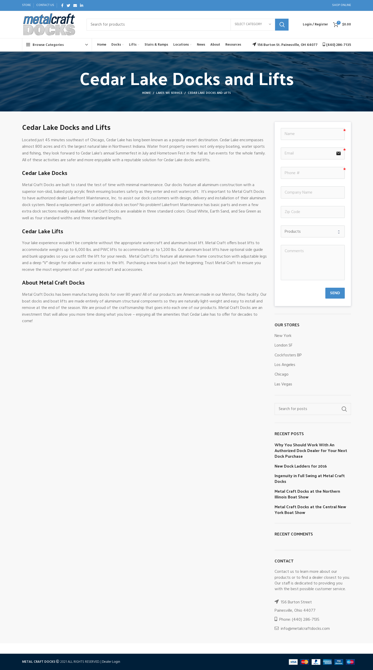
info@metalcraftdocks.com (305, 628)
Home (146, 93)
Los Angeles (285, 365)
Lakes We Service (169, 93)
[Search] (188, 25)
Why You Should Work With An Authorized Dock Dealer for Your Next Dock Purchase (311, 450)
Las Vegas (283, 384)
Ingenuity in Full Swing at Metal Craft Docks (310, 478)
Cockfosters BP (288, 355)
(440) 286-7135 (305, 619)
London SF (283, 345)
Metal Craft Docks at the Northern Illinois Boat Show (307, 494)
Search (282, 25)
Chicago (282, 374)
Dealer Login (111, 662)
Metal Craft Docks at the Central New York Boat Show (310, 510)
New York (283, 336)
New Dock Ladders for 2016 (301, 466)
